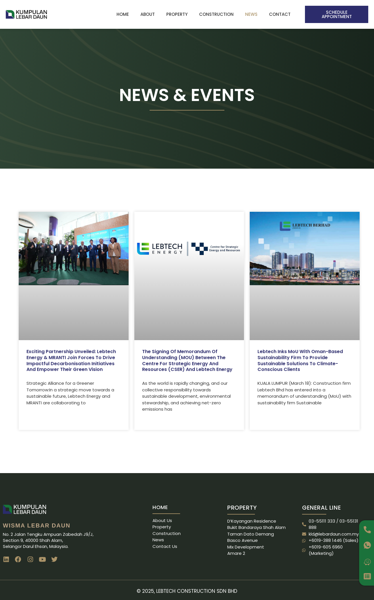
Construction (216, 14)
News (251, 14)
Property (177, 14)
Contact (280, 14)
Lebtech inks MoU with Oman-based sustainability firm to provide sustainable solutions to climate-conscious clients (300, 360)
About (147, 14)
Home (123, 14)
